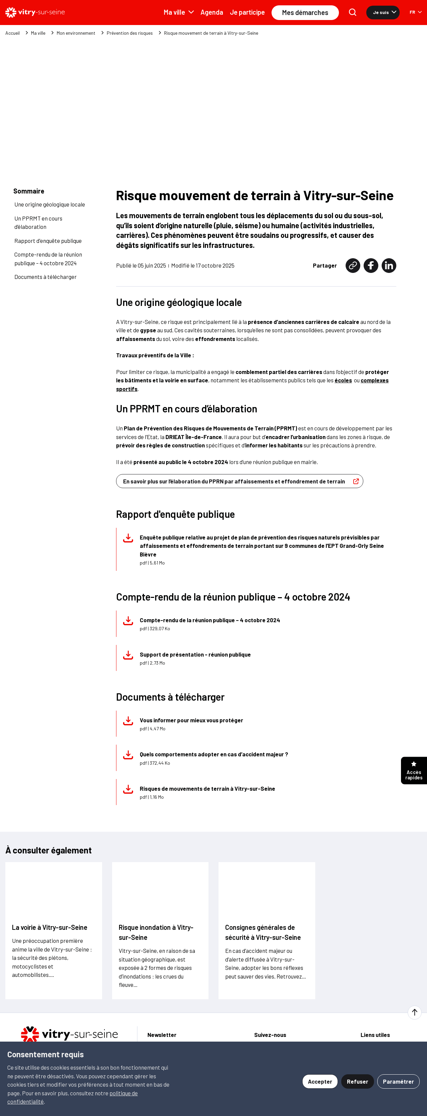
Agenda (211, 12)
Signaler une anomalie (387, 1032)
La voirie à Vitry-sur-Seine (49, 914)
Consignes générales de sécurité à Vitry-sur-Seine (263, 919)
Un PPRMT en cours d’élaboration (38, 209)
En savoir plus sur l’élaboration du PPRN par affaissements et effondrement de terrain (242, 468)
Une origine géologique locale (49, 191)
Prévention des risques (130, 33)
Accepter (320, 1081)
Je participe (247, 12)
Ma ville (179, 12)
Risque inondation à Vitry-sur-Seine (156, 919)
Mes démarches (305, 12)
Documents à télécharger (45, 263)
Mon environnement (76, 33)
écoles (343, 367)
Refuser (357, 1081)
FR (416, 12)
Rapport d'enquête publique (48, 227)
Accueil (12, 33)
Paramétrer (398, 1081)
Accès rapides (414, 771)
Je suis (384, 12)
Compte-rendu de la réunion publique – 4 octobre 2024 (48, 245)
